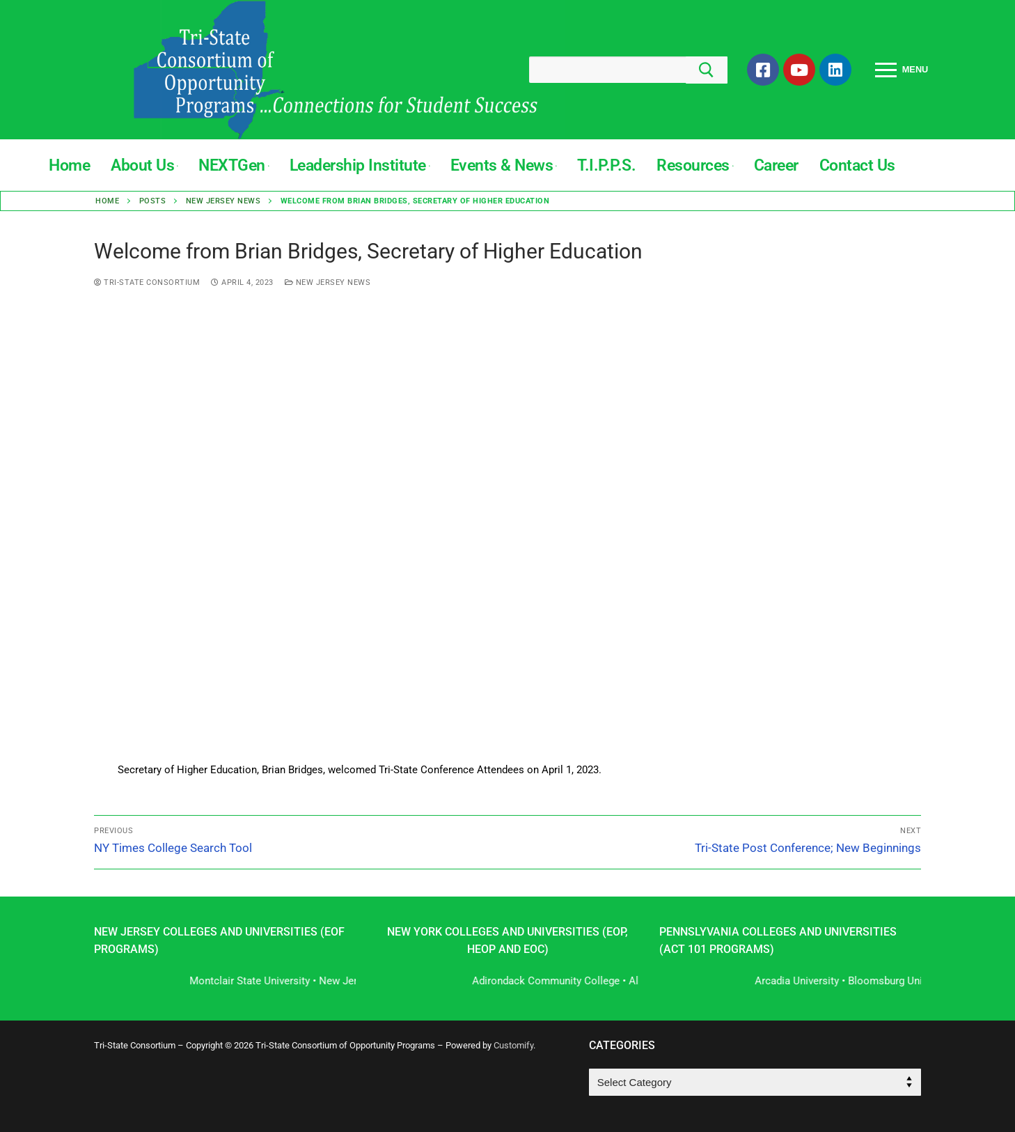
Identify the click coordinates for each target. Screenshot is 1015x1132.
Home (107, 201)
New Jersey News (223, 201)
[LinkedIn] (835, 70)
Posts (152, 201)
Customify (513, 1045)
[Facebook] (763, 70)
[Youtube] (799, 70)
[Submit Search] (706, 70)
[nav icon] (902, 70)
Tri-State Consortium (147, 282)
